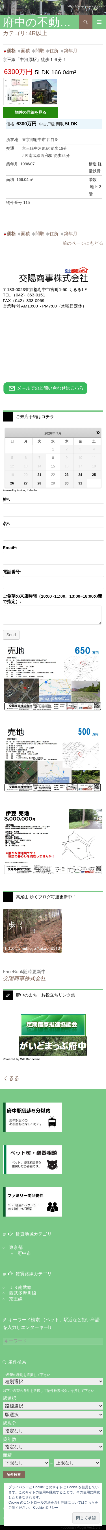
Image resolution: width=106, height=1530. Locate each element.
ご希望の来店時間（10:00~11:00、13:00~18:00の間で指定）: (52, 599)
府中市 (24, 1253)
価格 (9, 50)
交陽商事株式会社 (24, 978)
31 (80, 483)
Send (11, 635)
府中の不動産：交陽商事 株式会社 (41, 22)
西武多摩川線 (22, 1293)
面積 (23, 50)
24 (80, 475)
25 (94, 475)
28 (39, 483)
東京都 (16, 1247)
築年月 (68, 50)
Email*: (10, 547)
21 (39, 475)
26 (12, 483)
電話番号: (12, 571)
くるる (11, 1078)
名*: (6, 523)
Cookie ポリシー (45, 1508)
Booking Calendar (27, 490)
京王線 (16, 1299)
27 (25, 483)
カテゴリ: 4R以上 (25, 33)
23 (66, 475)
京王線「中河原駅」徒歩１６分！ (34, 59)
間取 (37, 50)
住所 (52, 50)
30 (66, 483)
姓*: (6, 499)
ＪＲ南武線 (20, 1287)
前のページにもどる (82, 243)
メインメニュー (99, 22)
